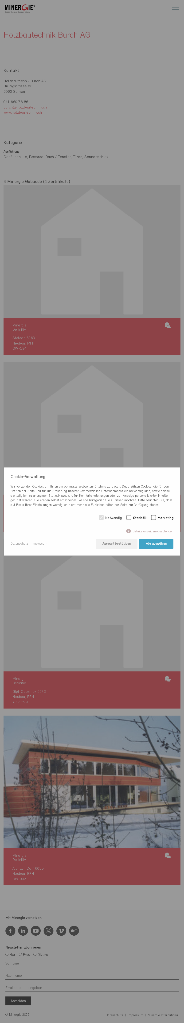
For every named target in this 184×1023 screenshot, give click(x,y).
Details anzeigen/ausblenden (153, 531)
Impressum (39, 544)
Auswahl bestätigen (116, 544)
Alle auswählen (156, 544)
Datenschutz (19, 544)
